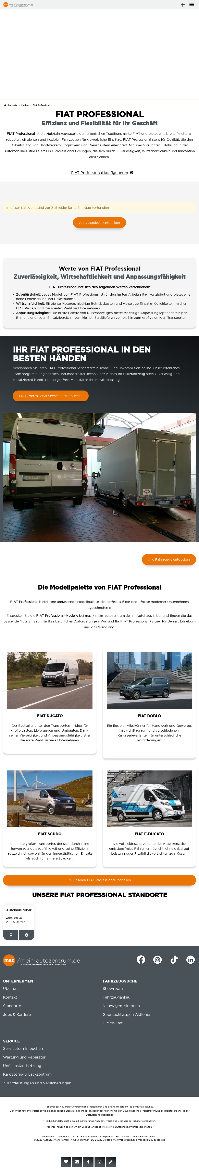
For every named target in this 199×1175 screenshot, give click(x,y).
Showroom (113, 988)
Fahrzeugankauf (117, 997)
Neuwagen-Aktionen (121, 1005)
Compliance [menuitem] (106, 1136)
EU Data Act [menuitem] (122, 1136)
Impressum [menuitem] (48, 1136)
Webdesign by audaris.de (151, 1139)
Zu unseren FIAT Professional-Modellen (99, 880)
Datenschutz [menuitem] (63, 1136)
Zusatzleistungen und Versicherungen (37, 1083)
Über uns (11, 988)
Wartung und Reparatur (24, 1057)
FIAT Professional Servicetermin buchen (51, 396)
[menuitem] (66, 1162)
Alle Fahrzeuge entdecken (169, 559)
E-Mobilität (113, 1023)
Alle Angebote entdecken (99, 223)
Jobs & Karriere (17, 1014)
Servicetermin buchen (23, 1048)
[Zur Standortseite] (26, 935)
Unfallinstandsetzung (22, 1065)
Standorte (12, 1005)
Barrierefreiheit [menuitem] (89, 1136)
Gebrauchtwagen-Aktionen (127, 1014)
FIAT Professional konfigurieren (99, 172)
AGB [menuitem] (75, 1136)
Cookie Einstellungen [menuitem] (143, 1136)
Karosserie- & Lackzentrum (27, 1074)
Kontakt (10, 997)
